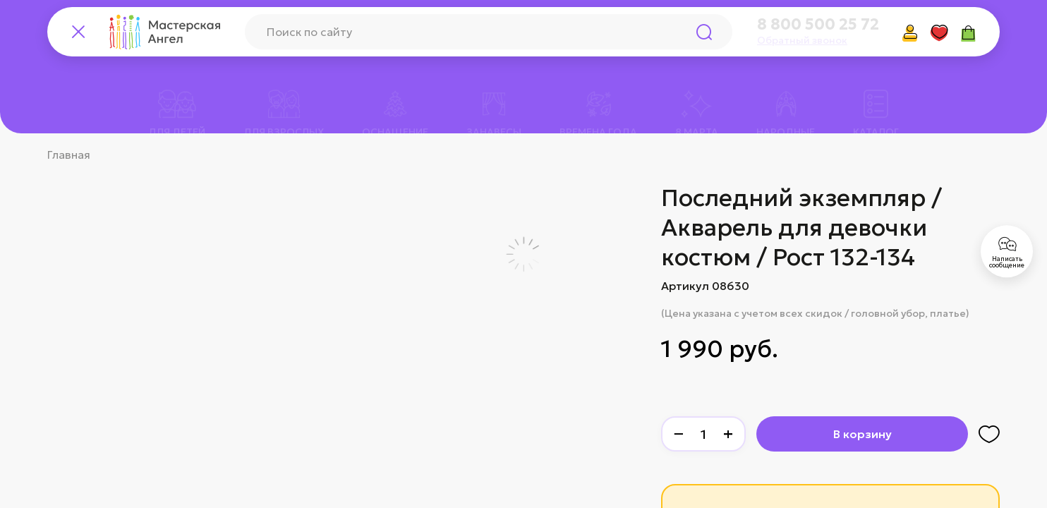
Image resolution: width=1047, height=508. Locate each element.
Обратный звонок (802, 40)
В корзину (862, 434)
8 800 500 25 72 (818, 24)
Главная (68, 154)
